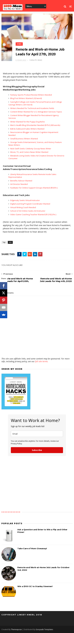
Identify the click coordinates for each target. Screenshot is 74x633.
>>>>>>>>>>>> (11, 512)
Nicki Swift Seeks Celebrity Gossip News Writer (30, 148)
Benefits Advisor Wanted (21, 180)
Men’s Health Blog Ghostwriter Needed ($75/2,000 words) (35, 125)
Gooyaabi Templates (44, 629)
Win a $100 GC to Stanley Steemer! (35, 586)
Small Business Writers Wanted (24, 138)
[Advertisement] (37, 349)
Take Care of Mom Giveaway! (32, 548)
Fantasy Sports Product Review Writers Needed (31, 95)
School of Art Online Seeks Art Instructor (27, 211)
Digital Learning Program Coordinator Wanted (30, 203)
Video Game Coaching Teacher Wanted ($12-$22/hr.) (33, 214)
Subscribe (37, 450)
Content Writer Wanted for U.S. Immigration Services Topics (36, 111)
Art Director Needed (19, 184)
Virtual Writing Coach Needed (23, 207)
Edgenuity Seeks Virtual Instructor (25, 200)
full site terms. (41, 361)
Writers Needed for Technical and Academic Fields (32, 108)
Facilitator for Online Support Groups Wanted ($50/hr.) (34, 187)
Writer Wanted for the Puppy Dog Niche (27, 121)
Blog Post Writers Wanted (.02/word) (26, 98)
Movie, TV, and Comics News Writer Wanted (29, 152)
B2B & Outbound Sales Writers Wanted (27, 128)
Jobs (19, 44)
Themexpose (16, 629)
